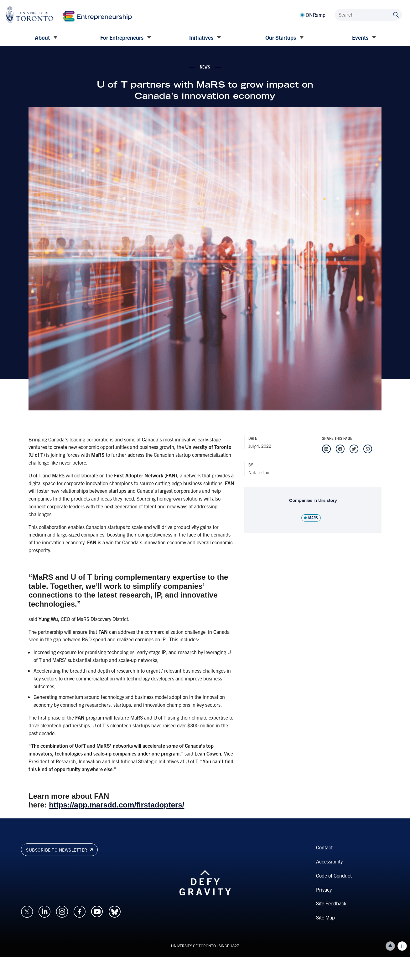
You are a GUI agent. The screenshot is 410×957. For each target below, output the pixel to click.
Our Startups (280, 37)
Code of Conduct (334, 875)
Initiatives (201, 37)
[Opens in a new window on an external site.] (27, 911)
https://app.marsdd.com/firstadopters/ (116, 805)
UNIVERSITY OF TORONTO (193, 945)
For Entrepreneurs (121, 37)
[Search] (368, 15)
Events (360, 37)
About (42, 37)
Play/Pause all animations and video (402, 946)
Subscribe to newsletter (59, 850)
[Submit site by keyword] (396, 14)
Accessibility (329, 861)
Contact (324, 847)
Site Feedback (331, 903)
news (205, 66)
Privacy (324, 889)
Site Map (325, 917)
